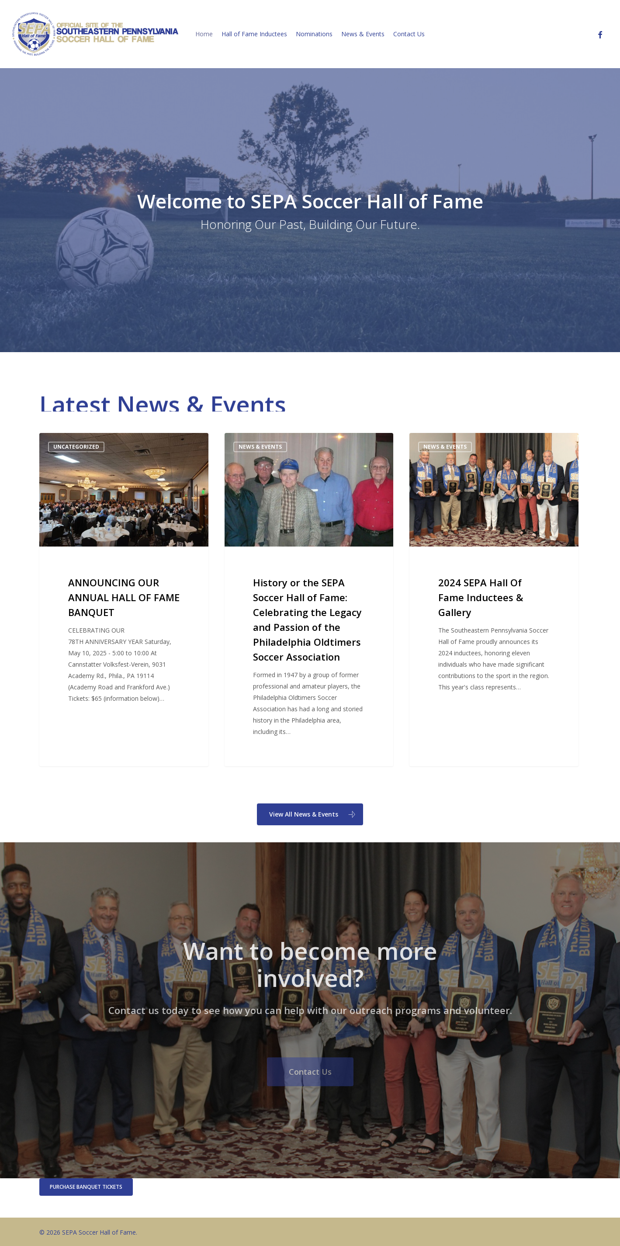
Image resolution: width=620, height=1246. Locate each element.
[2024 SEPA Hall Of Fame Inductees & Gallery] (493, 599)
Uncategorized (76, 446)
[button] (310, 814)
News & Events (260, 446)
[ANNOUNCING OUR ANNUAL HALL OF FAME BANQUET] (123, 599)
